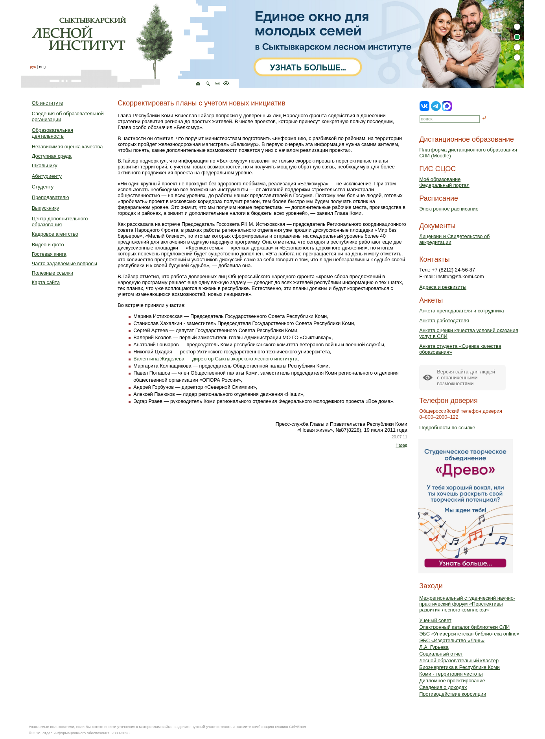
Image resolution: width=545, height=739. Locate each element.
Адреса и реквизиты (442, 287)
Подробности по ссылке (447, 427)
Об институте (47, 103)
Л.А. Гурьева (434, 647)
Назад (401, 445)
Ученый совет (435, 620)
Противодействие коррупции (452, 694)
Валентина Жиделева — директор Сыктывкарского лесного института (215, 359)
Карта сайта (46, 282)
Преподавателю (50, 197)
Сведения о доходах (443, 687)
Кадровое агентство (55, 234)
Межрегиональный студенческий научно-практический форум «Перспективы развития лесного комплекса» (467, 604)
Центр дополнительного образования (60, 221)
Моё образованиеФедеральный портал (444, 182)
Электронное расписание (449, 209)
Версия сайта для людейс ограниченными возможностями (466, 377)
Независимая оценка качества (67, 147)
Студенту (42, 187)
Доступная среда (52, 156)
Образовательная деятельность (52, 133)
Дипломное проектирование (452, 681)
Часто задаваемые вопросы (64, 263)
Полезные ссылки (52, 273)
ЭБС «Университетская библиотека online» (469, 634)
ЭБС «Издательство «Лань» (451, 640)
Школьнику (44, 165)
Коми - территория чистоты (451, 674)
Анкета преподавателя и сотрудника (461, 311)
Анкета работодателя (444, 320)
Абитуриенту (47, 176)
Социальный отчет (441, 654)
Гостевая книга (49, 254)
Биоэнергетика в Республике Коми (459, 667)
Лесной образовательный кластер (459, 660)
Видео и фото (48, 245)
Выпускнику (45, 208)
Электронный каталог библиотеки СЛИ (464, 627)
